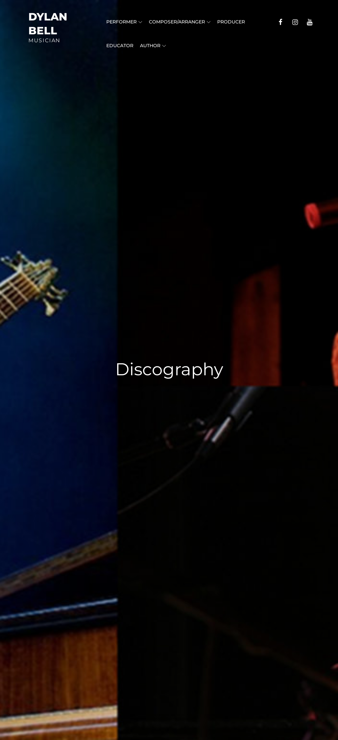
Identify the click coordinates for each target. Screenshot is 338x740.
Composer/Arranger (180, 22)
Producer (231, 22)
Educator (119, 46)
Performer (124, 22)
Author (153, 46)
